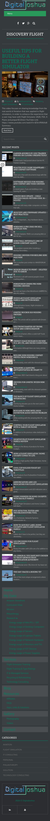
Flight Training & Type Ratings (21, 668)
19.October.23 (20, 516)
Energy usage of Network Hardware (26, 640)
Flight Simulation (9, 104)
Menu (9, 13)
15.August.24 (19, 416)
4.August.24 (19, 430)
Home (8, 590)
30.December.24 (21, 373)
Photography (13, 718)
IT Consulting (10, 754)
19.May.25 (18, 317)
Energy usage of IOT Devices (23, 648)
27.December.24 (21, 387)
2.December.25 (20, 203)
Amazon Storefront (16, 600)
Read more (7, 130)
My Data (10, 595)
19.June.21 (8, 101)
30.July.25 (18, 246)
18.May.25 (18, 332)
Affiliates (11, 698)
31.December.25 (21, 158)
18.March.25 (19, 346)
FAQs (9, 703)
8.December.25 (20, 173)
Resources (11, 694)
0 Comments (27, 104)
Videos (10, 723)
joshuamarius (25, 101)
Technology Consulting (18, 681)
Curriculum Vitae (14, 605)
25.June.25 (19, 289)
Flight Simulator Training (18, 664)
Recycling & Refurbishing (19, 677)
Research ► (12, 618)
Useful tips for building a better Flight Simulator (22, 59)
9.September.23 (21, 546)
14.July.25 (18, 274)
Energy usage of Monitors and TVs (25, 644)
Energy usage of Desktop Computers (26, 626)
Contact (9, 729)
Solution (8, 770)
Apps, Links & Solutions (18, 707)
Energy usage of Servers (20, 631)
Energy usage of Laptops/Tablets (25, 635)
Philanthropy (13, 613)
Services (10, 659)
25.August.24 (20, 401)
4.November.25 (20, 232)
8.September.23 (21, 563)
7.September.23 (21, 575)
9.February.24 (20, 459)
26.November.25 (21, 217)
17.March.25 (19, 360)
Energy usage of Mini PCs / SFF (24, 622)
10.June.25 (18, 303)
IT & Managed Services (18, 673)
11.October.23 (20, 532)
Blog (7, 688)
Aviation (39, 101)
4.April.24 (18, 444)
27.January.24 (20, 473)
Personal (8, 760)
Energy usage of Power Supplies (24, 653)
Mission (10, 609)
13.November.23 (21, 501)
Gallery (9, 713)
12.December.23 (21, 487)
